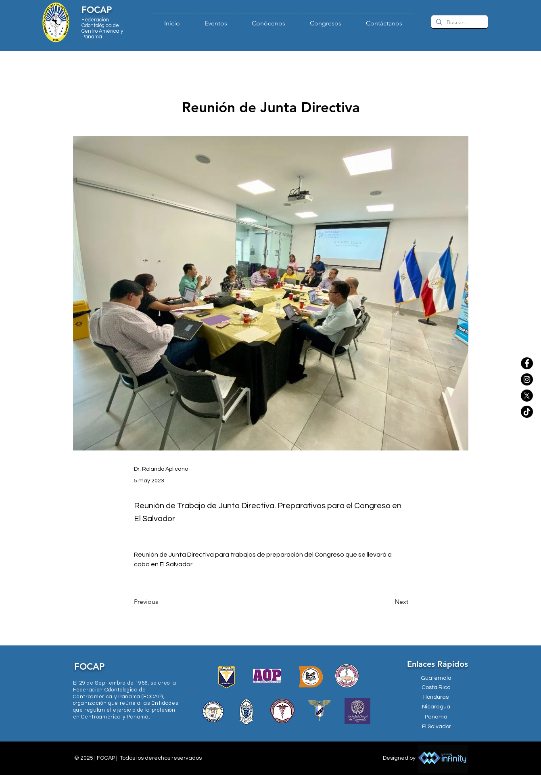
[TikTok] (527, 412)
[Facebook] (527, 363)
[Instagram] (527, 379)
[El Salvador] (436, 727)
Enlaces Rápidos (437, 664)
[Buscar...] (459, 22)
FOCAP (96, 9)
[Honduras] (436, 697)
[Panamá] (436, 717)
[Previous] (160, 602)
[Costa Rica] (436, 688)
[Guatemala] (436, 678)
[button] (269, 20)
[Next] (388, 602)
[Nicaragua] (436, 707)
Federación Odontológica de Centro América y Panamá (102, 28)
